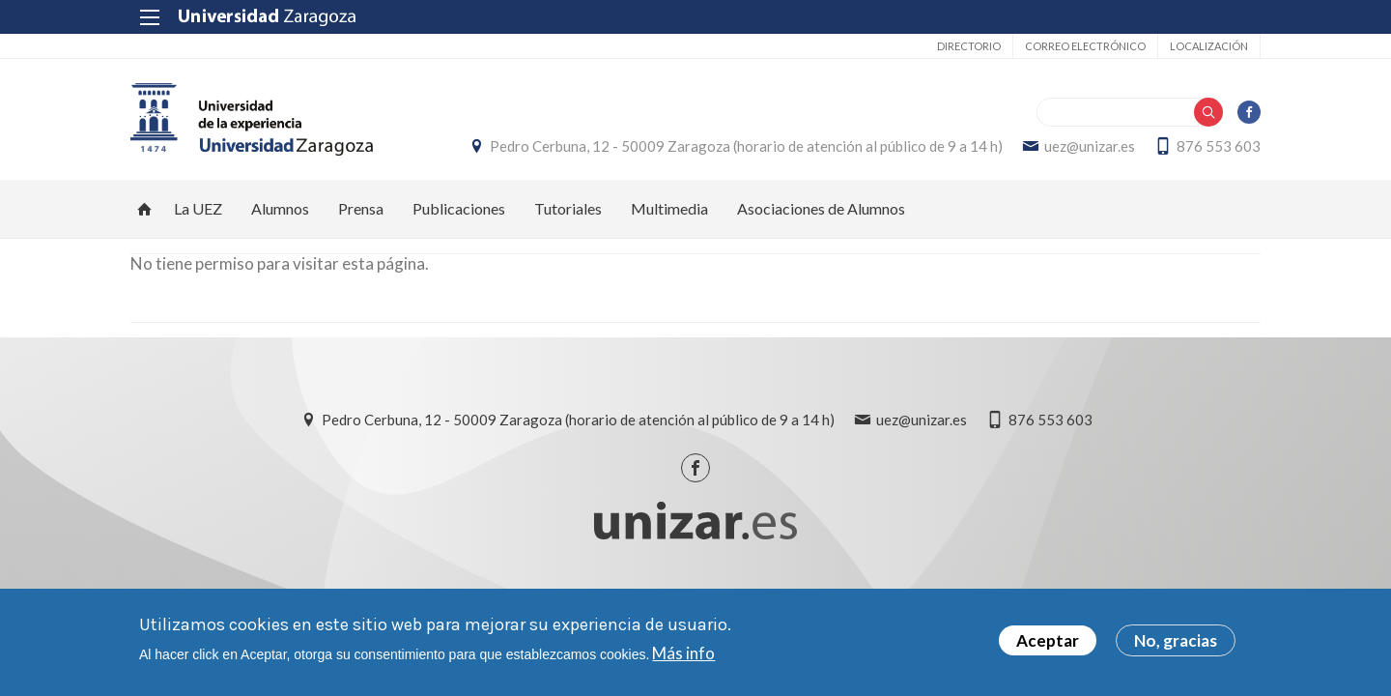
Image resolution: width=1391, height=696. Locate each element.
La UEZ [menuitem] (198, 208)
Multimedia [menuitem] (669, 208)
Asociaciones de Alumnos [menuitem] (821, 208)
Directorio (969, 46)
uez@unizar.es (1089, 146)
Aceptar (1047, 641)
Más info (683, 653)
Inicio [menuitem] (144, 208)
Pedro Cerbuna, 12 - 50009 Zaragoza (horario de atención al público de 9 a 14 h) (746, 146)
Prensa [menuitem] (360, 208)
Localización (1209, 46)
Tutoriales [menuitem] (568, 208)
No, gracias (1175, 641)
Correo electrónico (1085, 46)
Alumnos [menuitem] (280, 208)
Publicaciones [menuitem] (458, 208)
